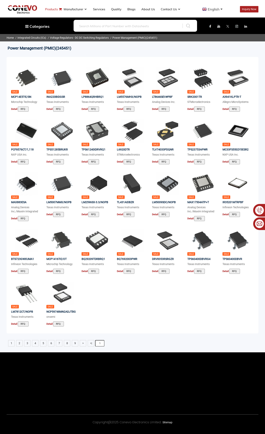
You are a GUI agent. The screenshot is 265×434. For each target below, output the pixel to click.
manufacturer (75, 9)
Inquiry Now (249, 9)
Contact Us (171, 9)
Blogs (131, 9)
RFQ (23, 109)
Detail (14, 109)
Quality (116, 9)
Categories (37, 26)
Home (10, 37)
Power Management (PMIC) (129, 37)
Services (99, 9)
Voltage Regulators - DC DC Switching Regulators (79, 37)
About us (148, 9)
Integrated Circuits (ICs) (31, 37)
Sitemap (167, 422)
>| (91, 343)
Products (51, 9)
